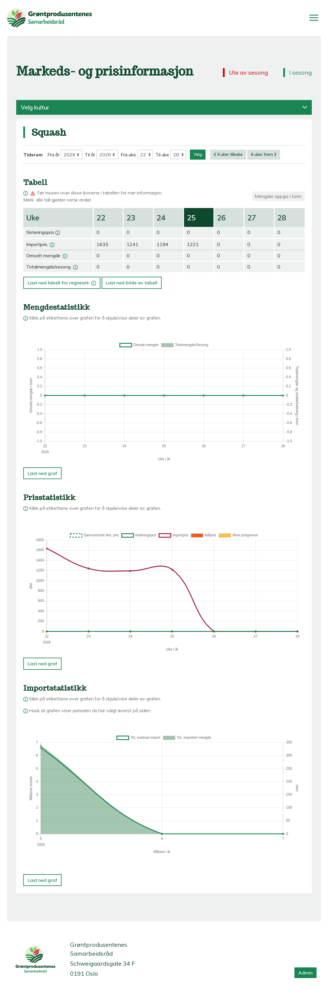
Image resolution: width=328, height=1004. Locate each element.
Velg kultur (164, 107)
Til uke (162, 155)
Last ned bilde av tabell (131, 283)
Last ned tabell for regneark (62, 281)
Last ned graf (42, 473)
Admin (305, 973)
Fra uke (128, 155)
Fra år (53, 155)
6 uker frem (263, 154)
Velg (197, 154)
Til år (90, 155)
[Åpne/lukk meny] (314, 18)
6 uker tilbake (228, 154)
